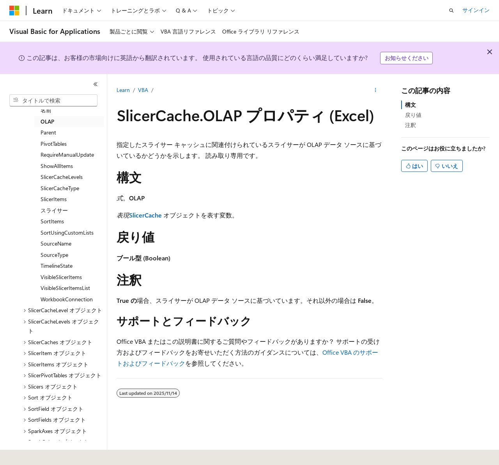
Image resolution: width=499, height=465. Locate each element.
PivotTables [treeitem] (54, 143)
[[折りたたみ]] (95, 84)
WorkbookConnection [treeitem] (67, 299)
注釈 (410, 125)
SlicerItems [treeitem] (54, 199)
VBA (143, 90)
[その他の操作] (375, 90)
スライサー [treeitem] (54, 210)
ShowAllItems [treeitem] (57, 166)
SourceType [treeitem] (54, 254)
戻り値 (413, 114)
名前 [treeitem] (46, 110)
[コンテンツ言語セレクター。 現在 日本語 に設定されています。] (25, 453)
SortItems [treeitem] (52, 221)
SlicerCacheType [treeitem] (60, 188)
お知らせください (406, 58)
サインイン (476, 10)
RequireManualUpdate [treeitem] (67, 154)
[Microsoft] (14, 10)
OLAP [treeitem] (47, 121)
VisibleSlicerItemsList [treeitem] (65, 288)
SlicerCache (145, 215)
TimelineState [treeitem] (57, 265)
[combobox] (53, 100)
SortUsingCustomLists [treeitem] (67, 232)
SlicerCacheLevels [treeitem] (62, 176)
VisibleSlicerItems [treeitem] (61, 277)
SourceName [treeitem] (56, 243)
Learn (123, 90)
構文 (410, 104)
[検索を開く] (451, 11)
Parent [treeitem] (48, 132)
